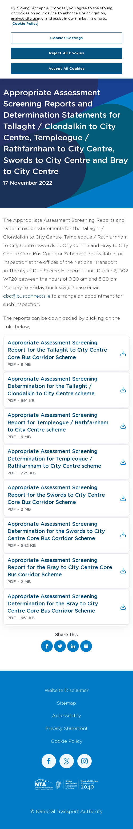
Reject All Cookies (66, 50)
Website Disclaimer (67, 690)
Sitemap (66, 703)
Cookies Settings (66, 35)
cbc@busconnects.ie (26, 296)
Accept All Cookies (66, 65)
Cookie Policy (66, 741)
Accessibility (66, 715)
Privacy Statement (66, 728)
